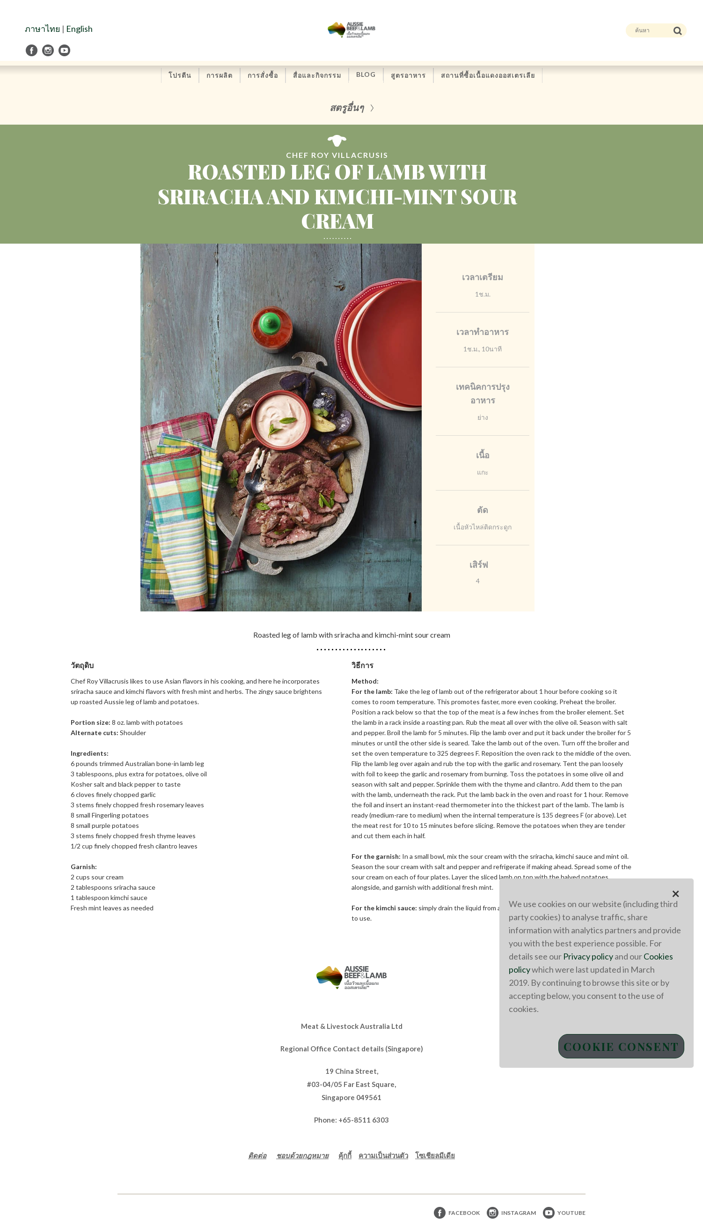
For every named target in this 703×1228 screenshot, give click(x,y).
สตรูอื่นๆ (347, 107)
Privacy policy (588, 956)
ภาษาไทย (42, 28)
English (79, 28)
